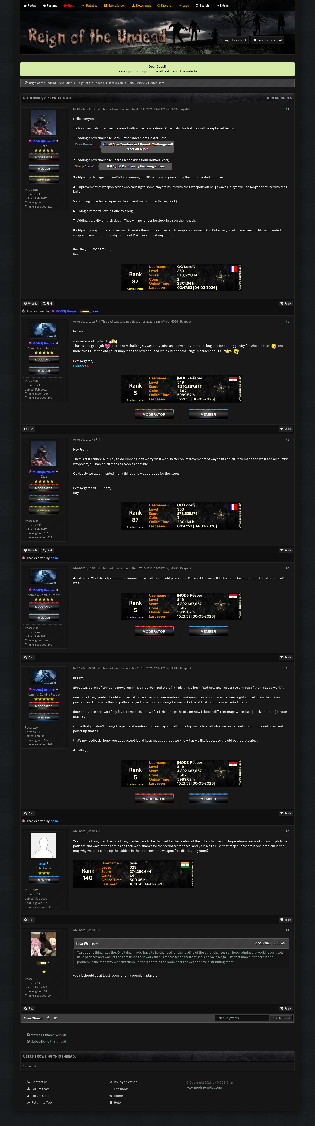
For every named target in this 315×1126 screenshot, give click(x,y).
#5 (287, 668)
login (145, 71)
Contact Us (36, 1082)
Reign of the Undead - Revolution (50, 83)
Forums (49, 5)
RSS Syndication (123, 1082)
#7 (287, 930)
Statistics (89, 5)
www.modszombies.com (204, 1087)
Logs (183, 5)
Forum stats (37, 1096)
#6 (287, 831)
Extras (222, 5)
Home (116, 1096)
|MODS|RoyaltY (179, 109)
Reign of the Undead (90, 83)
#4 (287, 568)
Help (115, 1102)
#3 (287, 440)
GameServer (114, 5)
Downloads (141, 5)
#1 (287, 109)
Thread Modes (279, 97)
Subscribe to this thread (48, 1041)
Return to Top (39, 1102)
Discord (164, 5)
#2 (287, 321)
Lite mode (119, 1089)
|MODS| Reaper (179, 321)
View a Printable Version (48, 1035)
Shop (69, 5)
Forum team (38, 1089)
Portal (29, 5)
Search (202, 5)
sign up (131, 71)
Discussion (116, 83)
